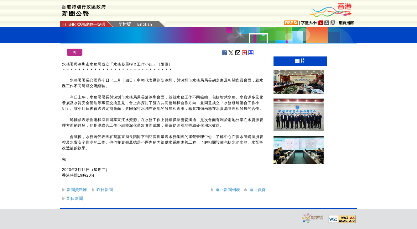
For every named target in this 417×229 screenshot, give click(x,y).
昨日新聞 (104, 189)
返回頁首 (257, 189)
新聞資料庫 (77, 189)
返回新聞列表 (228, 189)
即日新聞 (75, 198)
